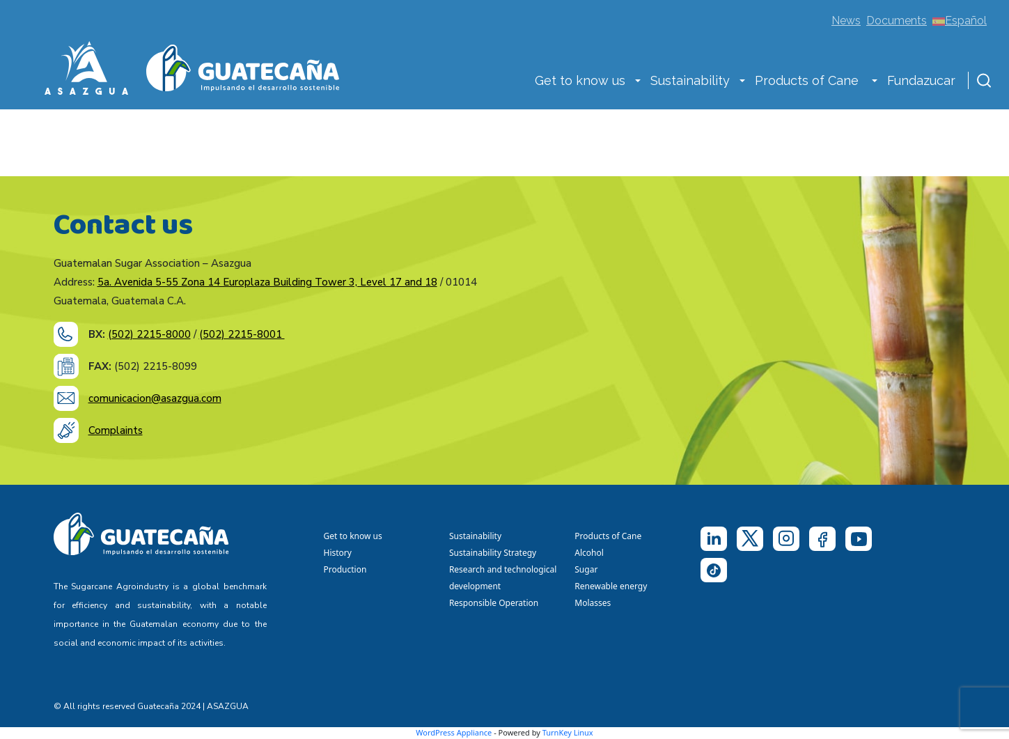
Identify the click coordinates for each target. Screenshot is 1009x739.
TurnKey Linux (567, 732)
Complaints (115, 430)
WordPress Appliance (454, 732)
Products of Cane (808, 80)
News (846, 20)
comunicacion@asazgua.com (154, 398)
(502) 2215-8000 (149, 334)
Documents (896, 20)
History (338, 553)
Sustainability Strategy (492, 553)
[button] (638, 82)
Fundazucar (921, 80)
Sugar (585, 569)
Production (345, 569)
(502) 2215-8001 (242, 334)
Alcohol (589, 553)
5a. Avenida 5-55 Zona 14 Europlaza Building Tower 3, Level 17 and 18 (267, 282)
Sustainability (690, 80)
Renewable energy (611, 586)
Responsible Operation (496, 603)
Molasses (592, 603)
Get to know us (580, 80)
